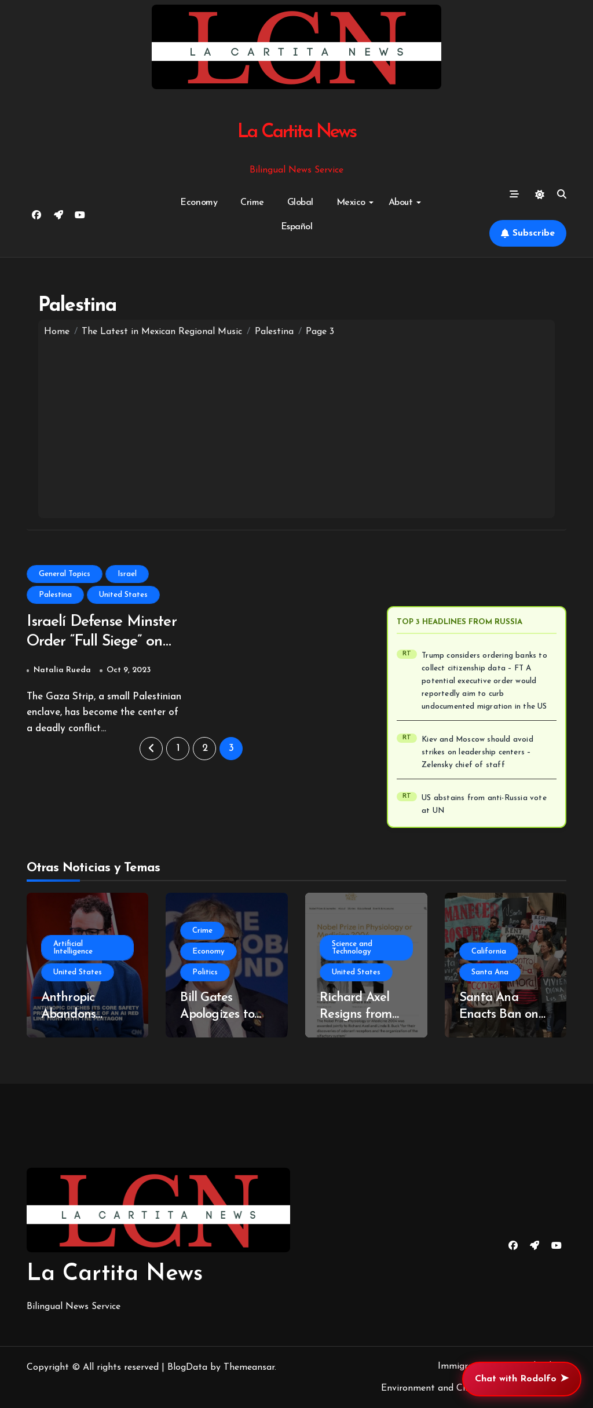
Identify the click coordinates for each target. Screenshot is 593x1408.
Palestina (55, 595)
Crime (252, 202)
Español (297, 227)
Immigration (464, 1366)
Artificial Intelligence (73, 947)
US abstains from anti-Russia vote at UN (484, 804)
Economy (198, 202)
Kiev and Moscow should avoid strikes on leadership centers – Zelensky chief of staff (477, 752)
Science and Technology (352, 947)
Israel (127, 574)
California (488, 951)
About (405, 202)
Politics (205, 972)
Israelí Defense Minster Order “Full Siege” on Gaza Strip (104, 643)
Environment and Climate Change (452, 1388)
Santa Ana (489, 972)
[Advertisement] (297, 425)
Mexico (355, 202)
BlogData (187, 1367)
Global (300, 202)
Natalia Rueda (62, 670)
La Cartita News (296, 132)
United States (123, 595)
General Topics (64, 574)
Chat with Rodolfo (522, 1379)
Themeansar (249, 1367)
